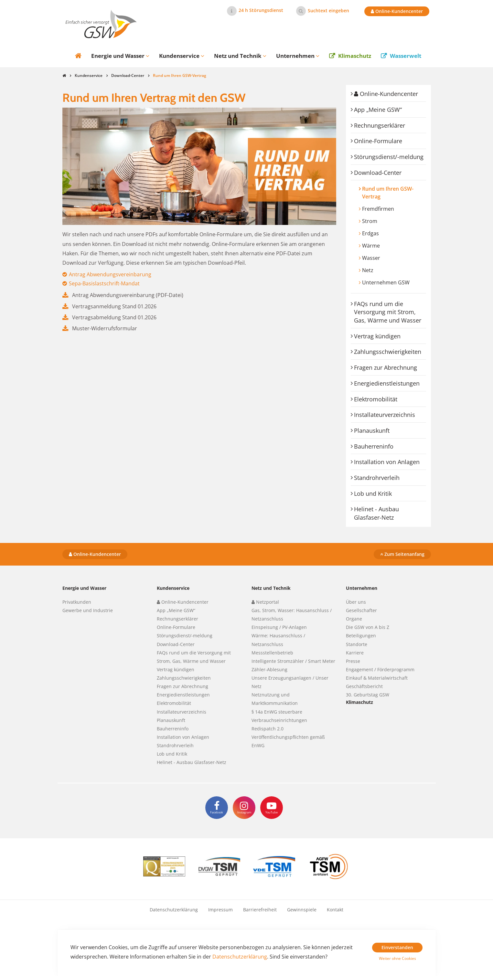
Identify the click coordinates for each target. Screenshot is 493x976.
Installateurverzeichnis (384, 415)
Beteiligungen (361, 635)
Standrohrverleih (377, 478)
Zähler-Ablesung (269, 669)
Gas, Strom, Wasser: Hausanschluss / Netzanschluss (292, 614)
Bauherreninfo (373, 446)
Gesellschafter (361, 610)
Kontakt (335, 910)
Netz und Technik (271, 588)
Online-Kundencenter (397, 11)
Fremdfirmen (378, 208)
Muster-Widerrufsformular (104, 328)
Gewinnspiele (301, 910)
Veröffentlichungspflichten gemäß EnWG (288, 741)
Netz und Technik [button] (240, 55)
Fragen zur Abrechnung (385, 367)
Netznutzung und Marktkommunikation (275, 699)
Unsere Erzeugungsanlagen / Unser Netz (290, 682)
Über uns (356, 602)
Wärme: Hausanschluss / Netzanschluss (278, 639)
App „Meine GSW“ (378, 109)
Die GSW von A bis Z (367, 627)
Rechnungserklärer (379, 125)
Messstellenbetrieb (272, 653)
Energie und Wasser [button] (120, 55)
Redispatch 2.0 (268, 729)
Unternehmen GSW (386, 282)
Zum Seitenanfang (402, 554)
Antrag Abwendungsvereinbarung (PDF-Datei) (127, 295)
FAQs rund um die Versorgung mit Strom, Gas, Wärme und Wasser (387, 312)
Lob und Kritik (373, 493)
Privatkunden (76, 602)
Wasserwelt (405, 55)
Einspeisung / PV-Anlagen (279, 627)
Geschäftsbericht (364, 686)
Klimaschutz (354, 55)
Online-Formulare (378, 141)
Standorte (356, 644)
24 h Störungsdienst (261, 10)
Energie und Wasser (84, 588)
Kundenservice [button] (181, 55)
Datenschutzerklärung (174, 910)
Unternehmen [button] (297, 55)
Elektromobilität (375, 399)
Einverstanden (397, 947)
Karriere (355, 653)
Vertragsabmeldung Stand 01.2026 (114, 317)
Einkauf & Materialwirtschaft (377, 678)
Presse (353, 661)
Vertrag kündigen (377, 336)
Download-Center (127, 75)
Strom (369, 221)
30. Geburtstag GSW (367, 695)
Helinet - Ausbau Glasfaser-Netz (376, 513)
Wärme (371, 245)
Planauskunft (372, 430)
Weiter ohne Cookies (397, 958)
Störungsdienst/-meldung (388, 157)
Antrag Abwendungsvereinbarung (110, 274)
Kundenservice (88, 75)
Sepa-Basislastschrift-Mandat (104, 283)
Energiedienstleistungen (387, 383)
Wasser (371, 257)
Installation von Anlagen (387, 462)
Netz (367, 270)
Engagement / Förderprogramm (380, 669)
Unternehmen (361, 588)
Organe (354, 619)
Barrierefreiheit (260, 910)
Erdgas (370, 233)
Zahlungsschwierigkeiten (387, 351)
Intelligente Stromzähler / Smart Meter (293, 661)
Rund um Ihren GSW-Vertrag (387, 192)
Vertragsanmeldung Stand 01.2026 (114, 306)
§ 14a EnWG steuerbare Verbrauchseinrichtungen (279, 716)
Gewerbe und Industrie (87, 610)
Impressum (220, 910)
